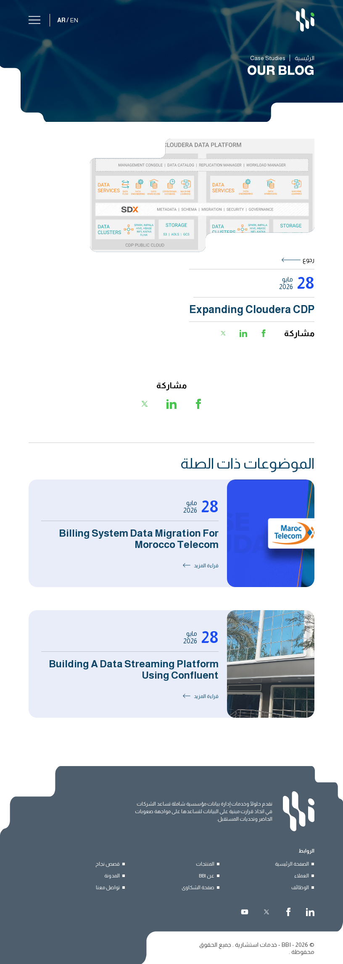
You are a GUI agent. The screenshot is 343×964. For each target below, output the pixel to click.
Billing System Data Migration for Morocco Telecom (139, 538)
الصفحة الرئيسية (292, 864)
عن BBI (206, 876)
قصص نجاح (107, 864)
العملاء (301, 876)
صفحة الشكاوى (198, 887)
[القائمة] (34, 18)
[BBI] (305, 20)
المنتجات (205, 864)
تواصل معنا (108, 887)
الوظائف (300, 887)
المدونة (112, 876)
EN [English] (74, 20)
